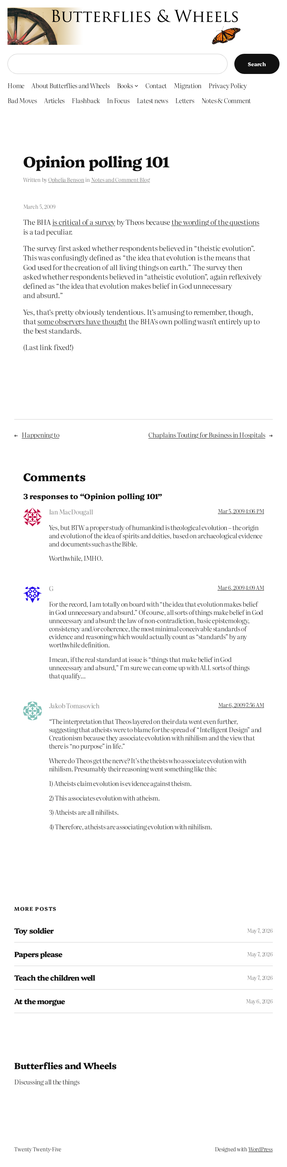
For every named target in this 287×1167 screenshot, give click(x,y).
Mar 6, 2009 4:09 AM (240, 587)
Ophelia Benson (66, 179)
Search (257, 64)
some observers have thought (82, 321)
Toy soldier (33, 930)
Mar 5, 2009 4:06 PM (241, 511)
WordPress (261, 1149)
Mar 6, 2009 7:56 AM (241, 705)
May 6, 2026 (259, 1001)
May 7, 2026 (259, 930)
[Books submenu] (136, 85)
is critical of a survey (83, 221)
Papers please (38, 954)
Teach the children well (54, 977)
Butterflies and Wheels (65, 1065)
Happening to (40, 434)
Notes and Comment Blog (120, 179)
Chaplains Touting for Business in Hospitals (206, 434)
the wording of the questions (215, 221)
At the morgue (39, 1001)
